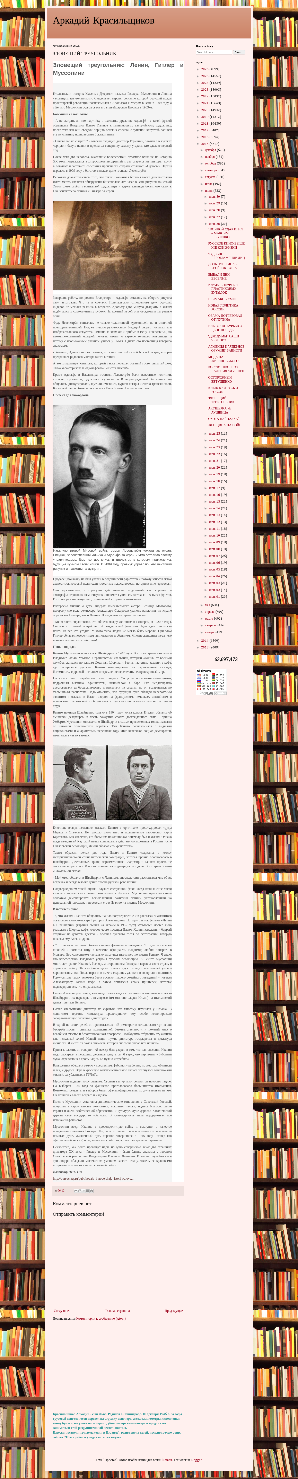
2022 (205, 96)
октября (211, 163)
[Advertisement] (118, 1366)
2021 (205, 103)
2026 (205, 69)
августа (210, 177)
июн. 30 (215, 196)
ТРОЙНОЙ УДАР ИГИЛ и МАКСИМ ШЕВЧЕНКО (225, 233)
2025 (205, 76)
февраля (211, 625)
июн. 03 (215, 583)
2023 (205, 89)
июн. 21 (215, 461)
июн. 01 (215, 597)
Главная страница (117, 1311)
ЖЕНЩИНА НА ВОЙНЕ (226, 425)
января (210, 632)
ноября (210, 157)
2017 (205, 130)
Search (239, 52)
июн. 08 (215, 549)
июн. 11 (215, 529)
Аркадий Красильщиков (104, 20)
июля (209, 184)
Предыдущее (174, 1311)
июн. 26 (215, 224)
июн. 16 (215, 495)
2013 (205, 647)
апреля (210, 612)
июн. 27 (215, 217)
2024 (205, 83)
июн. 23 (215, 447)
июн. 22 (215, 454)
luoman (167, 1460)
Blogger (196, 1460)
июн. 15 (215, 501)
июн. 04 (215, 576)
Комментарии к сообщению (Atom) (101, 1318)
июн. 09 (215, 542)
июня (209, 191)
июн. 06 (215, 563)
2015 (205, 144)
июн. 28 (215, 210)
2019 (205, 117)
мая (208, 605)
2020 (205, 110)
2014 (205, 641)
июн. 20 (215, 467)
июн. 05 (215, 569)
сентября (211, 170)
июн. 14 (215, 508)
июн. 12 (215, 522)
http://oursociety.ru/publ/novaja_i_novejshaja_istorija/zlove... (93, 1178)
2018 (205, 123)
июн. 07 (215, 556)
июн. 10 (215, 535)
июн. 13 (215, 515)
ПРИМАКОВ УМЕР (222, 299)
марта (209, 618)
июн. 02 (215, 590)
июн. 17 (215, 488)
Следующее (62, 1311)
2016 (205, 137)
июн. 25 (215, 433)
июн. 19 (215, 474)
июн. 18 (215, 481)
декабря (211, 150)
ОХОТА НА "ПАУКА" (223, 419)
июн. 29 (215, 203)
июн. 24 (215, 440)
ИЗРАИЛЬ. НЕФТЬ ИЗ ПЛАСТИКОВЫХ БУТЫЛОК (223, 288)
